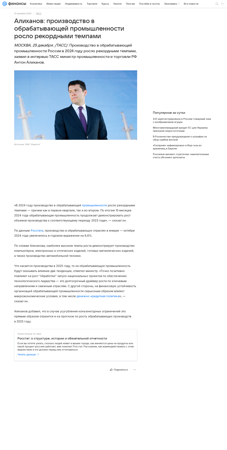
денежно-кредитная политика (98, 296)
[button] (75, 105)
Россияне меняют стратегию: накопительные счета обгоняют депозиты (181, 156)
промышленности (94, 205)
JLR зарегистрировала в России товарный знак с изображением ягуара (182, 121)
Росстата (37, 230)
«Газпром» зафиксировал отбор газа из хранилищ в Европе (177, 147)
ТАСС (38, 13)
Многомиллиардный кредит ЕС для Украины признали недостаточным (180, 129)
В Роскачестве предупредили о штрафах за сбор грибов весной (180, 138)
